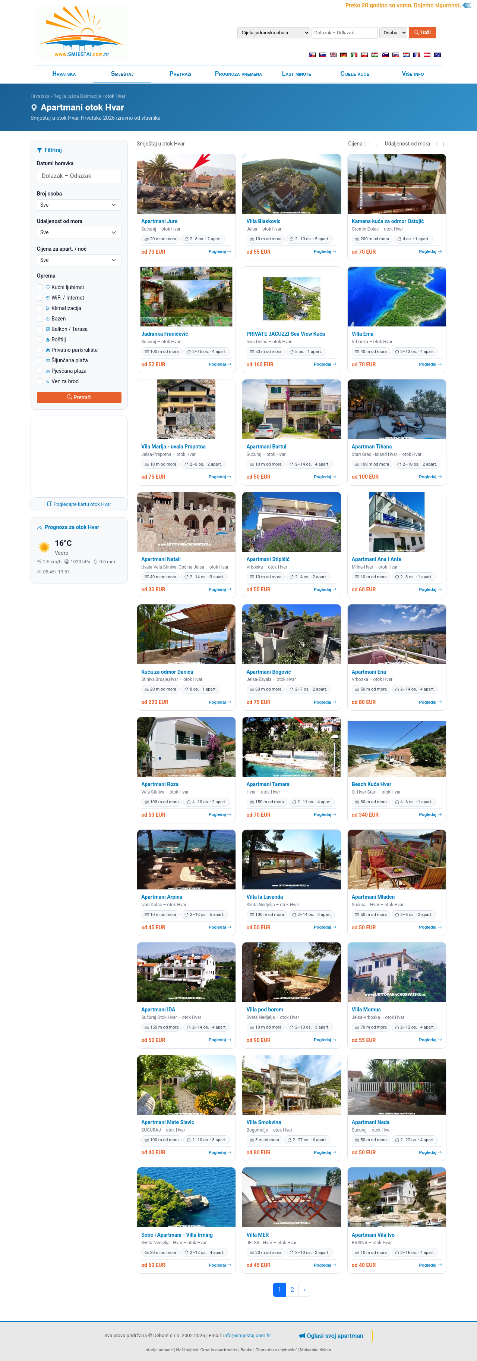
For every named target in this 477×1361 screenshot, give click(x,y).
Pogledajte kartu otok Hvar (79, 504)
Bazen (56, 319)
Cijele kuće (354, 74)
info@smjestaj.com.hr (247, 1336)
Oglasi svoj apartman (331, 1335)
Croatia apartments (218, 1349)
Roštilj (56, 339)
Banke (246, 1349)
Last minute (296, 74)
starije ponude (159, 1349)
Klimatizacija (63, 308)
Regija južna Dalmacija (77, 96)
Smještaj (122, 74)
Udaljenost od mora (59, 221)
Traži (422, 32)
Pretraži (180, 74)
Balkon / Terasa (67, 329)
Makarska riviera (315, 1349)
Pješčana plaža (66, 371)
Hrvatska (64, 74)
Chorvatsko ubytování (275, 1349)
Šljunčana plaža (67, 360)
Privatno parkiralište (72, 350)
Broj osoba (49, 194)
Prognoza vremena (238, 74)
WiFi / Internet (65, 298)
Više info (413, 74)
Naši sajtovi (187, 1349)
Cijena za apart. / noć (61, 249)
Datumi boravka (55, 163)
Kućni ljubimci (65, 287)
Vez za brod (62, 381)
